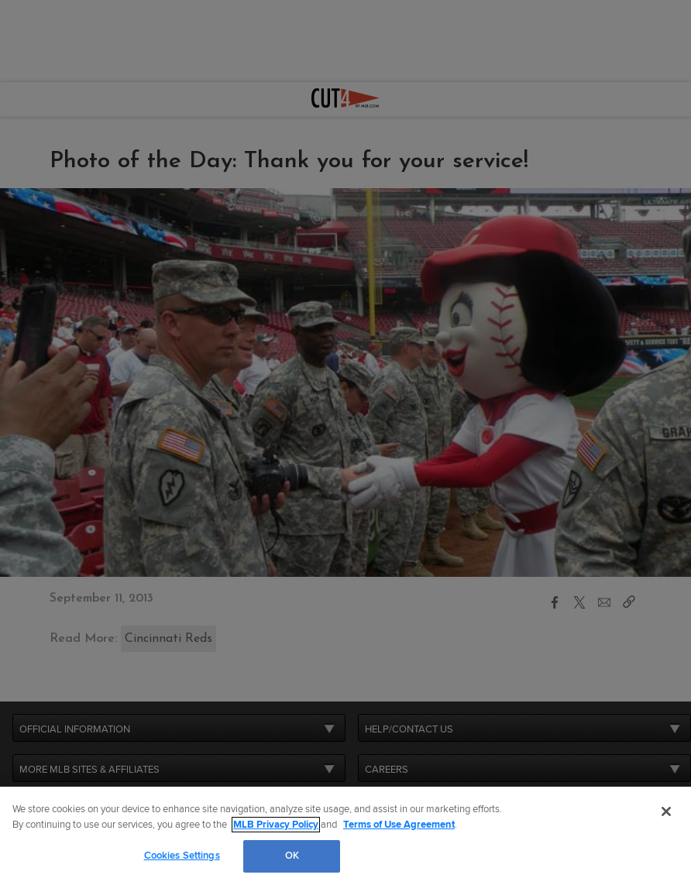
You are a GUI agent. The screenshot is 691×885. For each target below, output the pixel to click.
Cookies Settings (182, 855)
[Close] (666, 811)
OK (292, 855)
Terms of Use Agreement (399, 824)
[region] (345, 836)
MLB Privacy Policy (275, 824)
